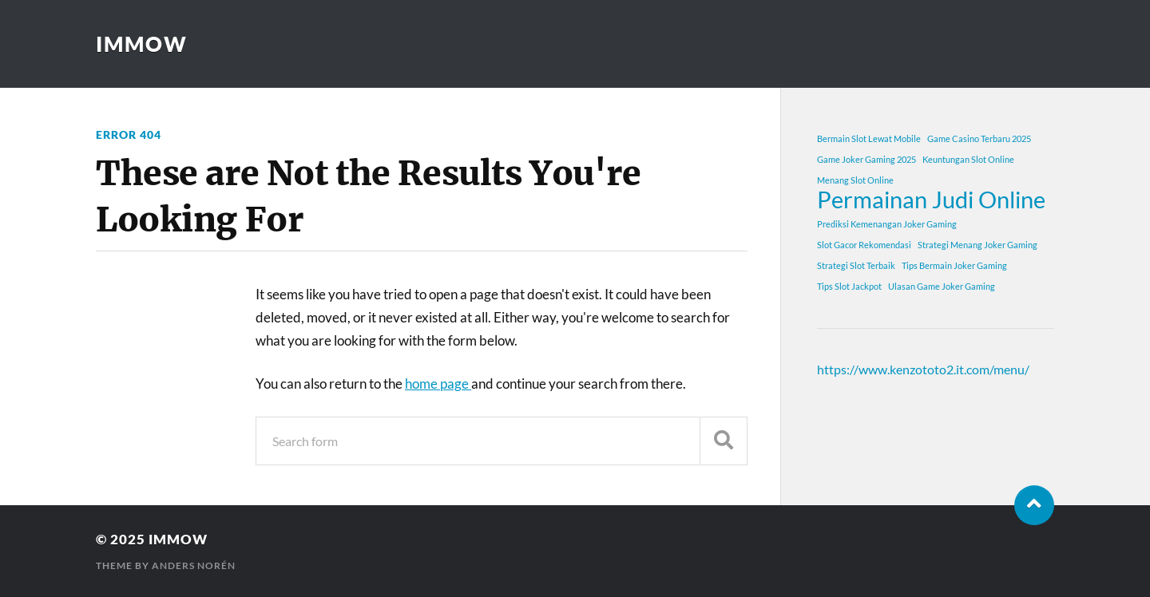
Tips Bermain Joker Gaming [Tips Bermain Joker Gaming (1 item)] (954, 265)
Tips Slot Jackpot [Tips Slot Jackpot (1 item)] (849, 286)
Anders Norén (194, 565)
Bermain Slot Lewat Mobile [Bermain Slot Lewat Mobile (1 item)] (869, 138)
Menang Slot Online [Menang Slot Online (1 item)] (855, 180)
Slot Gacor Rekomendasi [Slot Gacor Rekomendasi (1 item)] (864, 244)
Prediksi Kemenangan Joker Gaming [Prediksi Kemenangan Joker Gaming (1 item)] (887, 224)
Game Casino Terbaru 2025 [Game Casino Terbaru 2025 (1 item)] (979, 138)
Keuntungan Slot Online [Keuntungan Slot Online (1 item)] (968, 159)
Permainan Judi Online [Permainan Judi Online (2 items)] (931, 199)
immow (142, 44)
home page (438, 383)
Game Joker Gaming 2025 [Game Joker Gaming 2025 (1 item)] (866, 159)
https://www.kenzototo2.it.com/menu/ (923, 369)
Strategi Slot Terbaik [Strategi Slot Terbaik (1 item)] (856, 265)
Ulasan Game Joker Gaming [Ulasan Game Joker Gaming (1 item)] (941, 286)
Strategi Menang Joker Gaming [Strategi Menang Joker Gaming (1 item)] (977, 244)
